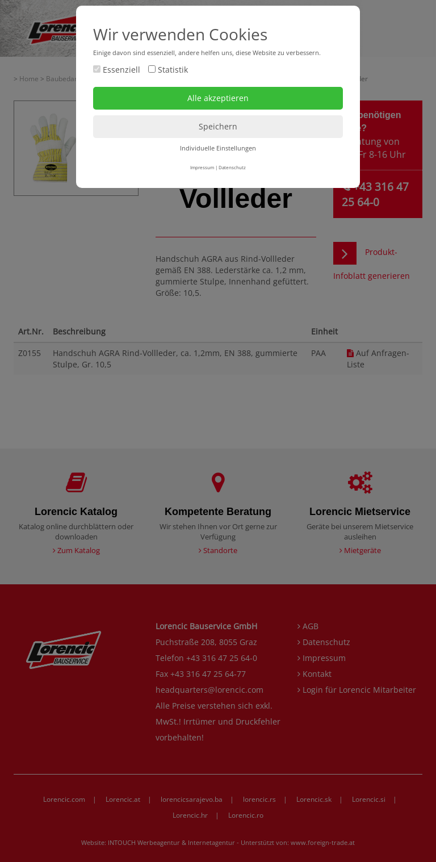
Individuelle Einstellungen (218, 148)
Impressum (202, 167)
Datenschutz (232, 167)
